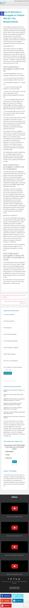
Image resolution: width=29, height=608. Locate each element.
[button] (2, 14)
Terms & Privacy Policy (9, 381)
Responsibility (9, 451)
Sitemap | (14, 583)
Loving (7, 454)
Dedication (9, 458)
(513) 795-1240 (25, 1)
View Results (14, 464)
